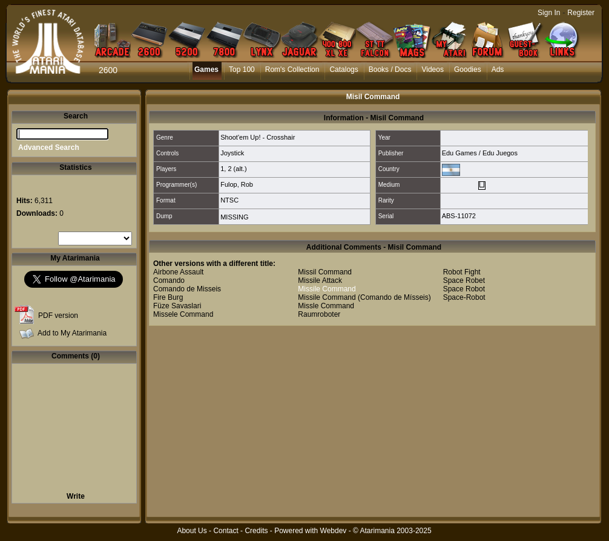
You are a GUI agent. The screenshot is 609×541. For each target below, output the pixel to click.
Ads (498, 69)
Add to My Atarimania (72, 333)
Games (206, 69)
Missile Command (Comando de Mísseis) (364, 297)
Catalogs (343, 69)
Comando (169, 280)
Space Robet (464, 280)
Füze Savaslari (177, 306)
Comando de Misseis (187, 289)
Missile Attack (320, 280)
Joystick (232, 153)
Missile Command (326, 289)
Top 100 (242, 69)
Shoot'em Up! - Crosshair (257, 137)
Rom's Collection (292, 69)
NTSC (229, 200)
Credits (256, 530)
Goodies (467, 69)
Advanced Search (48, 147)
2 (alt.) (237, 168)
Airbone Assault (178, 272)
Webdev (333, 530)
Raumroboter (319, 314)
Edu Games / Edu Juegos (480, 153)
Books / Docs (390, 69)
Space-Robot (464, 297)
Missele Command (183, 314)
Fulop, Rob (236, 184)
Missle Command (326, 306)
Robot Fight (462, 272)
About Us (191, 530)
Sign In (549, 12)
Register (580, 12)
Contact (225, 530)
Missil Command (325, 272)
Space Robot (464, 289)
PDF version (58, 315)
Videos (432, 69)
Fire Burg (168, 297)
